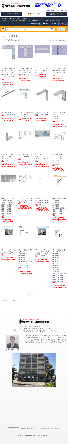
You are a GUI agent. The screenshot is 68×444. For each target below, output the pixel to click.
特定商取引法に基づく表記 (28, 428)
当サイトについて (14, 428)
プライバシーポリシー (44, 428)
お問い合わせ (55, 428)
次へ (38, 294)
